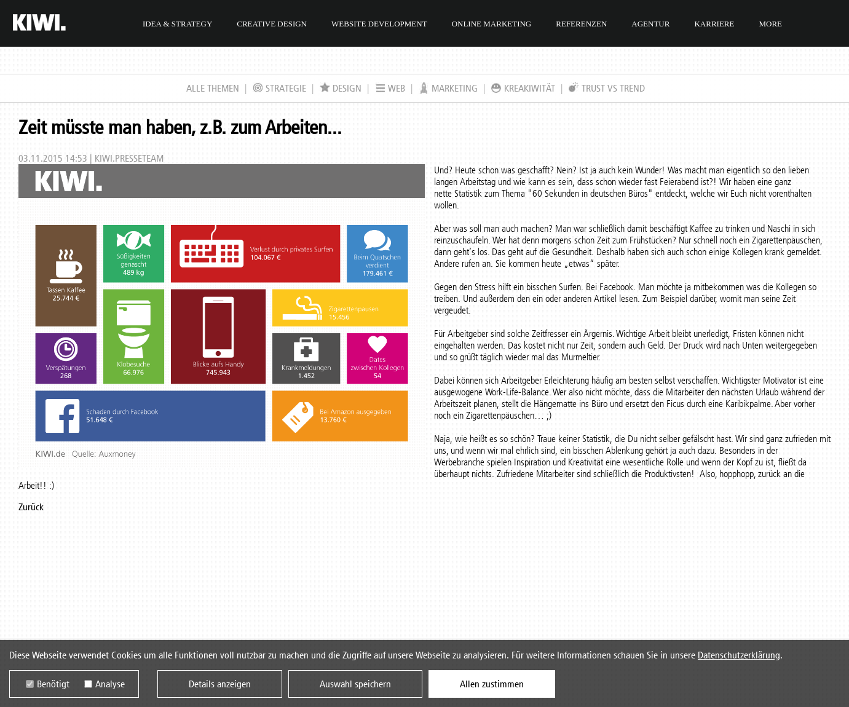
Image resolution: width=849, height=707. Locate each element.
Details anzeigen (220, 684)
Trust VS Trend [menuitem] (607, 88)
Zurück (31, 507)
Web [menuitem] (390, 88)
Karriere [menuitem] (714, 23)
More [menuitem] (770, 23)
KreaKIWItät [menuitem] (523, 88)
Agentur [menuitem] (650, 23)
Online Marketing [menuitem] (492, 23)
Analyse (110, 684)
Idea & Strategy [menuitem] (177, 23)
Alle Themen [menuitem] (212, 88)
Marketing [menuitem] (448, 88)
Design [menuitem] (340, 88)
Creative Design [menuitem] (272, 23)
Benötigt (53, 684)
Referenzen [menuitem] (581, 23)
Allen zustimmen (492, 684)
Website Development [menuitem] (379, 23)
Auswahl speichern (355, 684)
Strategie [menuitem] (279, 88)
